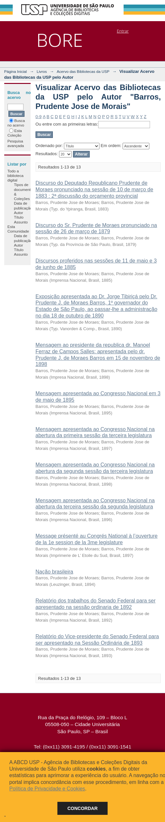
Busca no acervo (16, 122)
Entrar (122, 31)
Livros (42, 71)
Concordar (83, 808)
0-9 (39, 116)
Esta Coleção (15, 132)
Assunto (21, 222)
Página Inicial (15, 71)
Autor (18, 212)
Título (18, 217)
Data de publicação (23, 205)
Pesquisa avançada (16, 143)
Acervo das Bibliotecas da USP (83, 71)
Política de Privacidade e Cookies (47, 788)
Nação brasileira (54, 571)
